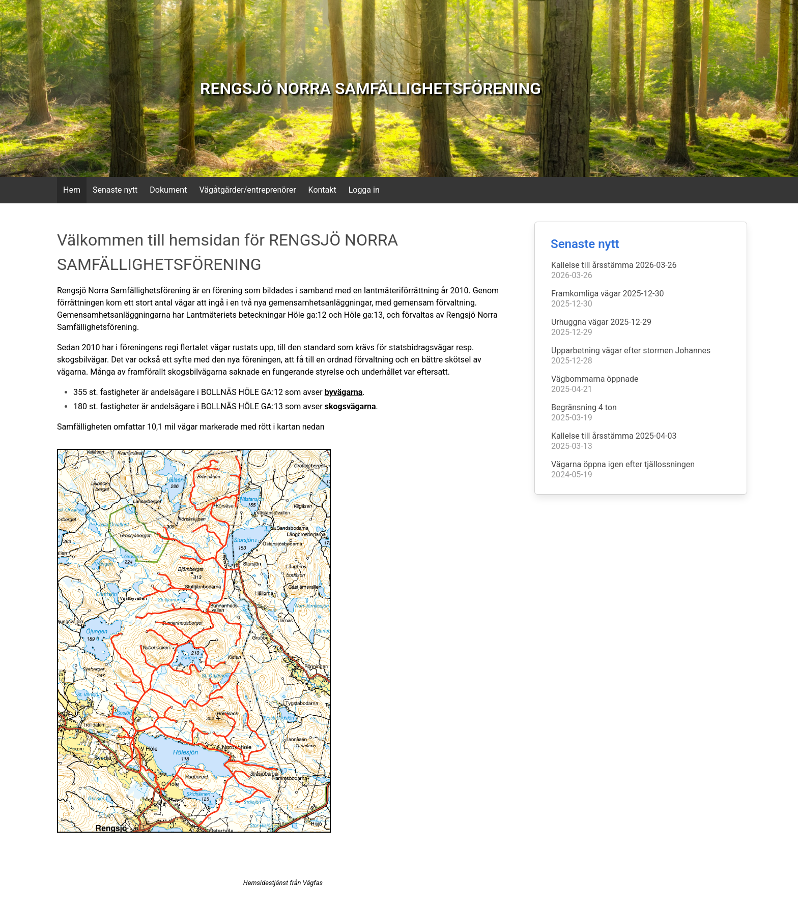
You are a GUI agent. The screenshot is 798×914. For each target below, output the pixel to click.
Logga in (364, 190)
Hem (71, 190)
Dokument (168, 190)
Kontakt (322, 190)
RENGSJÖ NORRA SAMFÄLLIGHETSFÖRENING (370, 88)
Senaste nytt (115, 190)
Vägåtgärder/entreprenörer (247, 190)
